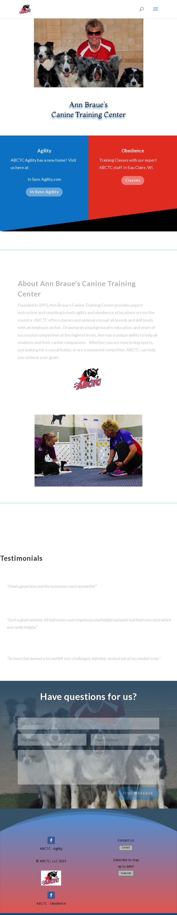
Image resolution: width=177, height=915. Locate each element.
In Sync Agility (44, 193)
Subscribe (126, 873)
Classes (132, 181)
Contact (126, 847)
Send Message (137, 796)
